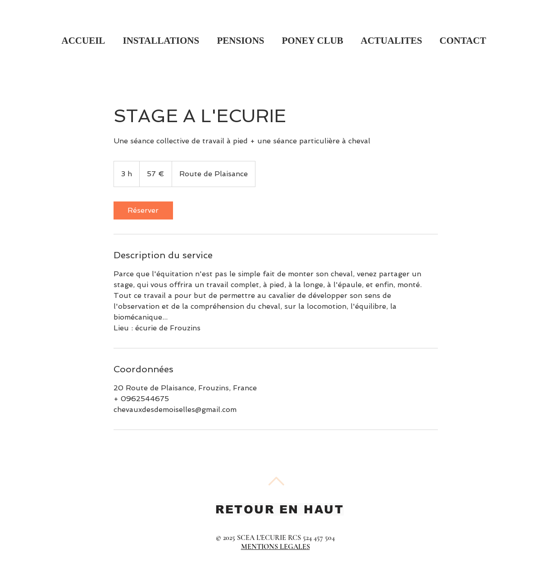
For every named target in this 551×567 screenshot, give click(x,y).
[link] (143, 210)
